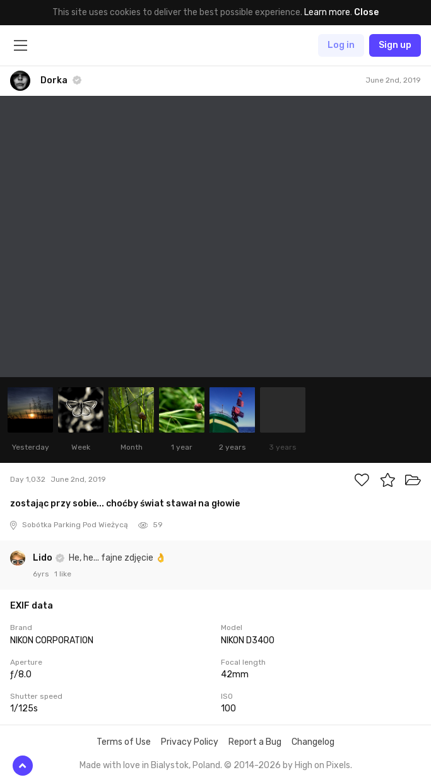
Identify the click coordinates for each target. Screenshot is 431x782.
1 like (62, 573)
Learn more (327, 12)
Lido (43, 557)
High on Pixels (322, 765)
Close (366, 12)
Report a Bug (254, 742)
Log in (341, 45)
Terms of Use (124, 742)
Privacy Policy (189, 742)
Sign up (395, 45)
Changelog (313, 742)
